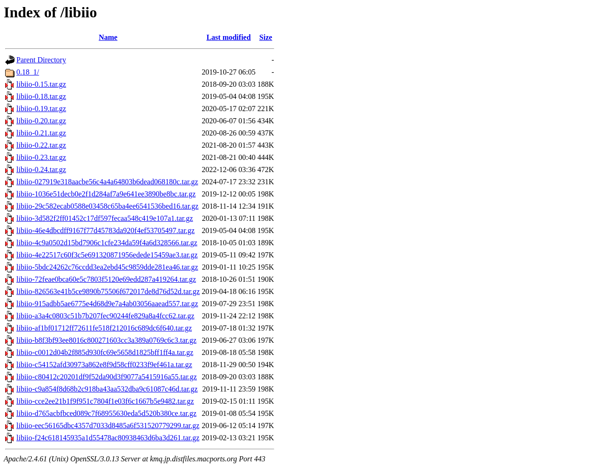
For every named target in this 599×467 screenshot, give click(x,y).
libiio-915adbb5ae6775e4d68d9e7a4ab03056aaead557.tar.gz (107, 304)
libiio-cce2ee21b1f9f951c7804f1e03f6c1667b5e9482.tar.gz (105, 401)
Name (108, 37)
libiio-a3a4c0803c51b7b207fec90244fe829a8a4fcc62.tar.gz (105, 316)
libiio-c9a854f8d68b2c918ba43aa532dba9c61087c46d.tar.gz (106, 389)
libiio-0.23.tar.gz (41, 157)
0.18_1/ (27, 72)
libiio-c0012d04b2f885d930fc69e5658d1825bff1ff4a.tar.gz (104, 352)
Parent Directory (41, 60)
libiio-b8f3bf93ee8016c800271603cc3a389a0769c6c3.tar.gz (106, 340)
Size (265, 37)
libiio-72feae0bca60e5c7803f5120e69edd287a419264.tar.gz (106, 279)
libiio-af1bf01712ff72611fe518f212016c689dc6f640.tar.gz (104, 328)
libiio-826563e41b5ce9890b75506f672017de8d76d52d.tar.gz (108, 291)
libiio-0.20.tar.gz (41, 121)
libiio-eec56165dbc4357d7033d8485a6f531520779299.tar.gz (107, 425)
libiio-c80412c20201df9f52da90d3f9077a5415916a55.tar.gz (106, 377)
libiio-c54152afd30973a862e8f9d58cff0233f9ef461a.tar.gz (104, 365)
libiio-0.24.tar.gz (41, 169)
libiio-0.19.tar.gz (41, 109)
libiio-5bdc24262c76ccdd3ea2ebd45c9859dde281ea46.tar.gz (107, 267)
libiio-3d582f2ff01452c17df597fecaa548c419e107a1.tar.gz (104, 218)
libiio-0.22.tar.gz (41, 145)
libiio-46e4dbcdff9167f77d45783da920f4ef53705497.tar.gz (105, 230)
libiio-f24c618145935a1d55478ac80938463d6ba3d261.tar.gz (107, 438)
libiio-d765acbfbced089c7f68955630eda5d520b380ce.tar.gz (106, 413)
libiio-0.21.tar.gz (41, 133)
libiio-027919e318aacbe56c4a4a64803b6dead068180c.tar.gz (107, 182)
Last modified (228, 37)
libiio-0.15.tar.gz (41, 84)
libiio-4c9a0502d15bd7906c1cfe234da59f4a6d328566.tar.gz (106, 243)
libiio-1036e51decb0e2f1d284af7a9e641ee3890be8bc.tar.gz (106, 194)
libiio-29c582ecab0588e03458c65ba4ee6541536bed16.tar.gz (107, 206)
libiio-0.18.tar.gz (41, 96)
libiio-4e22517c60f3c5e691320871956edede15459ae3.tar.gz (106, 255)
